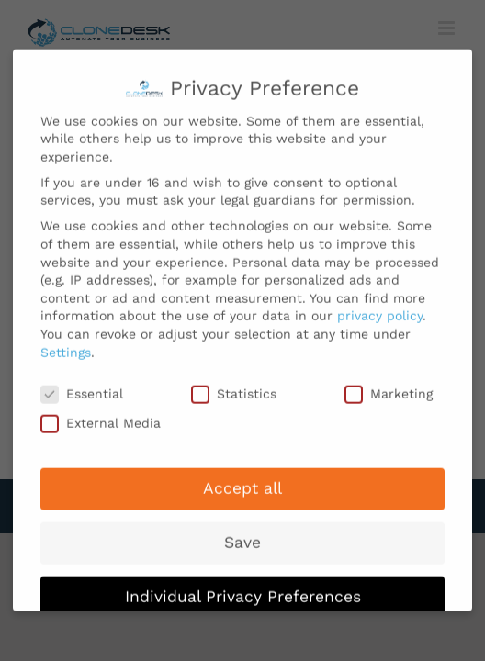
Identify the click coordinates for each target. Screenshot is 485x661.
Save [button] (242, 535)
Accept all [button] (242, 481)
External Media (100, 416)
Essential (81, 387)
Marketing (388, 387)
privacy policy (380, 308)
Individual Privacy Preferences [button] (243, 589)
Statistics (233, 387)
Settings (65, 345)
